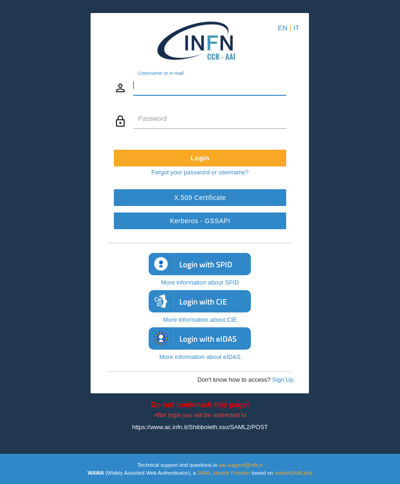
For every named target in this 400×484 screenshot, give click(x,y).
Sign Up (283, 379)
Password (152, 118)
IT (296, 28)
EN (283, 28)
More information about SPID (200, 282)
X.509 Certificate (200, 197)
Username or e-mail (161, 73)
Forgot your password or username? (200, 172)
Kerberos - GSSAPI (200, 221)
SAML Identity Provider (223, 473)
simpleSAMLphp (293, 473)
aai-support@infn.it (240, 465)
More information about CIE (200, 319)
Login (200, 158)
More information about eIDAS (200, 356)
